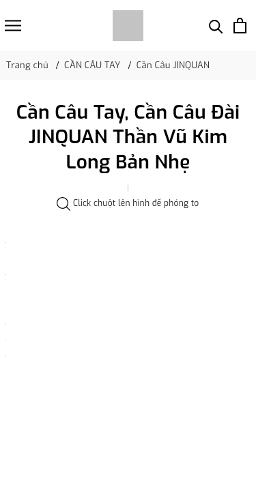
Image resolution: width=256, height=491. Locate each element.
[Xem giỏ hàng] (239, 25)
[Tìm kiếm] (216, 25)
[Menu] (13, 25)
